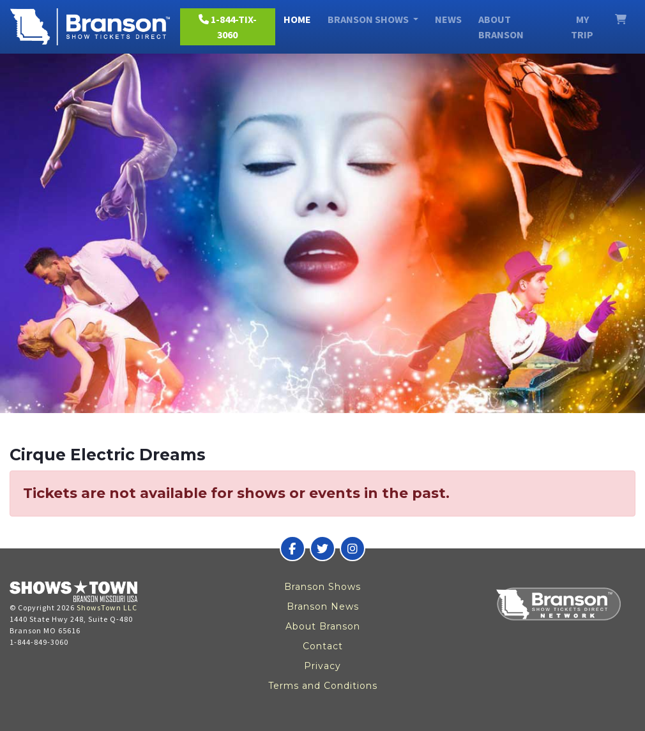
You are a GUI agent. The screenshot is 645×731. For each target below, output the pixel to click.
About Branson (501, 27)
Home (297, 19)
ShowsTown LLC (107, 607)
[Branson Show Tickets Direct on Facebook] (292, 548)
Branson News (323, 606)
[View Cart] (621, 19)
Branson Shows (322, 586)
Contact (323, 646)
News (448, 19)
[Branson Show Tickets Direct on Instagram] (352, 548)
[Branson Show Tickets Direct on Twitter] (322, 548)
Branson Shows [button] (369, 19)
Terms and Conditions (322, 685)
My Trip (582, 27)
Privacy (322, 666)
